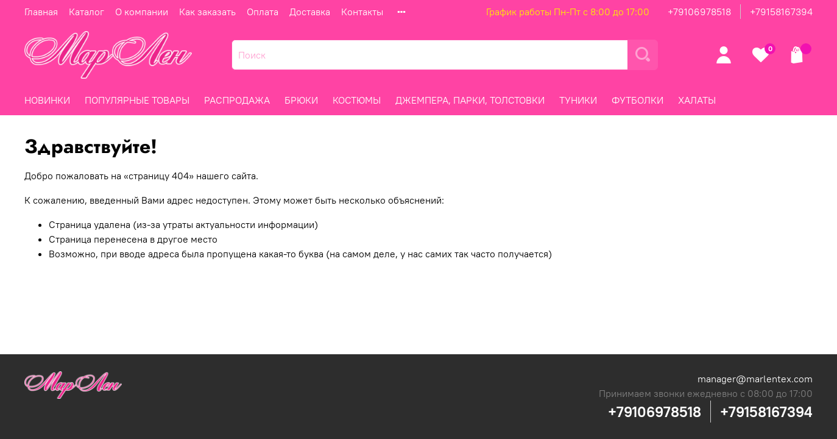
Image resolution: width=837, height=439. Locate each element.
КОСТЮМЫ (357, 100)
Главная (41, 11)
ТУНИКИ (578, 100)
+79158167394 (781, 11)
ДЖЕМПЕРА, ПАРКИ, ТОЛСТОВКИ (470, 100)
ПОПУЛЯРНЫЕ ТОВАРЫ (137, 100)
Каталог (86, 11)
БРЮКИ (301, 100)
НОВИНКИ (47, 100)
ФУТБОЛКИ (637, 100)
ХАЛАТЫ (697, 100)
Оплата (262, 11)
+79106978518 (699, 11)
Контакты (362, 11)
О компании (141, 11)
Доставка (309, 11)
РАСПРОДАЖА (237, 100)
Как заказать (207, 11)
